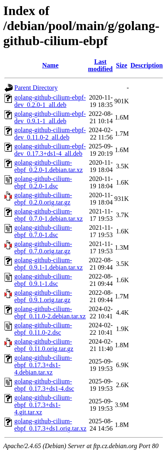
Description (147, 65)
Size (121, 65)
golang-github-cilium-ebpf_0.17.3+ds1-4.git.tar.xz (43, 405)
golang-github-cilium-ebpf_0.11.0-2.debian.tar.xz (50, 312)
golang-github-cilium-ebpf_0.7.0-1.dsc (43, 231)
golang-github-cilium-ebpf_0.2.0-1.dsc (43, 182)
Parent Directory (36, 87)
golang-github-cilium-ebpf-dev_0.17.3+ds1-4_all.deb (50, 150)
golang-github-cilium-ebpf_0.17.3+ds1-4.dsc (44, 385)
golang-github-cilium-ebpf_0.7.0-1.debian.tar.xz (48, 215)
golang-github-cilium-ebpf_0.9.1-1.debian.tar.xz (48, 264)
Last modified (100, 65)
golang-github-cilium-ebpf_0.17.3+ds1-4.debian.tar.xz (43, 365)
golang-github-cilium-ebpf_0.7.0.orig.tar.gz (43, 247)
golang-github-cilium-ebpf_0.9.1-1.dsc (43, 280)
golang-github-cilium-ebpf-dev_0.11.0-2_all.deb (50, 133)
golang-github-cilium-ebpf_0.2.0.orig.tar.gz (43, 199)
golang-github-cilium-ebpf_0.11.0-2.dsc (43, 329)
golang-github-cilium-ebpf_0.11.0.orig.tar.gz (43, 345)
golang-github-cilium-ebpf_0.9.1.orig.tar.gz (43, 296)
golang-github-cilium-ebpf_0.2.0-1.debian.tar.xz (48, 166)
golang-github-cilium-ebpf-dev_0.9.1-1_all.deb (50, 117)
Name (50, 65)
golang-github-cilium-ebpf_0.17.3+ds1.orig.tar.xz (50, 425)
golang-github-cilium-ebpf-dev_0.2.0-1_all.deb (50, 101)
